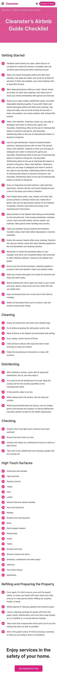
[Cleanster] (12, 4)
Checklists (6, 10)
